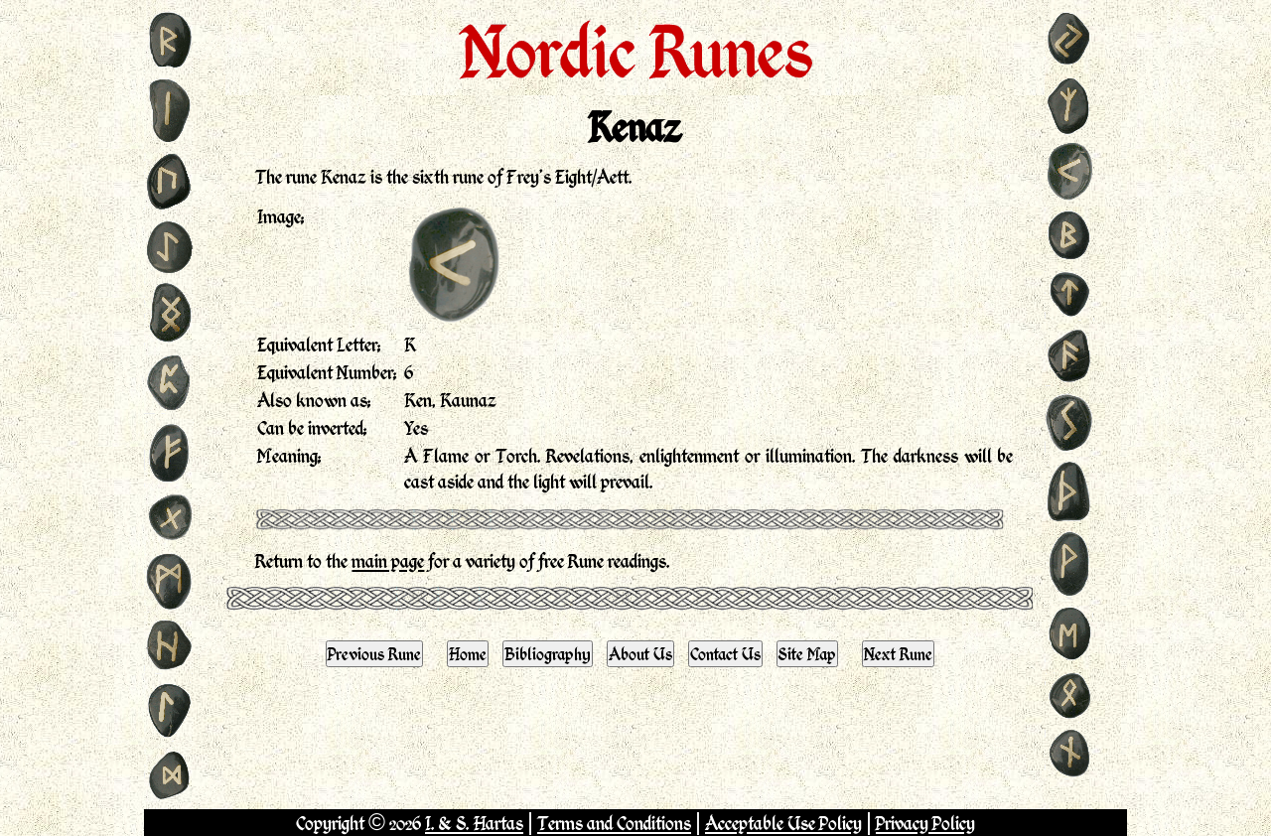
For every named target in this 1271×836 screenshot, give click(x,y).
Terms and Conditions (614, 822)
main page (388, 560)
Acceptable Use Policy (783, 822)
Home (468, 653)
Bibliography (547, 653)
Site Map (807, 653)
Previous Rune (374, 653)
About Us (640, 653)
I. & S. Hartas (474, 822)
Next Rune (898, 653)
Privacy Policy (925, 822)
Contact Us (725, 653)
